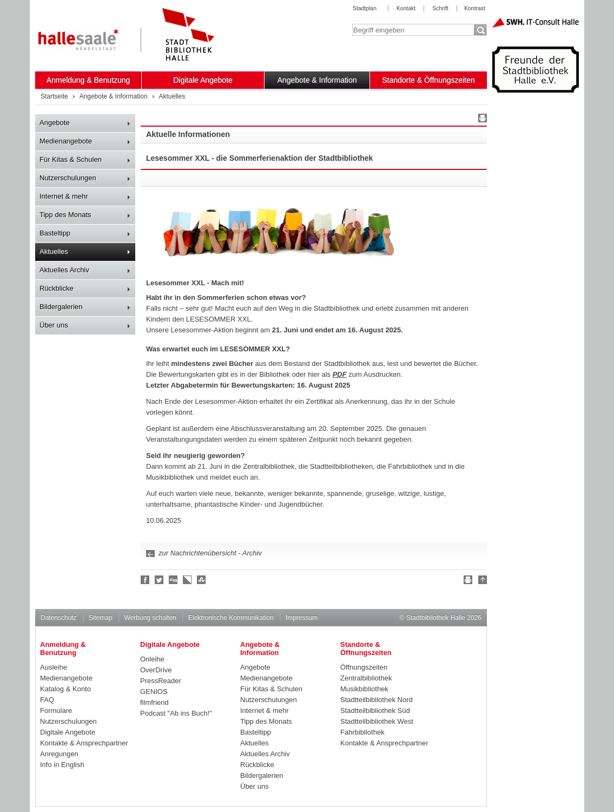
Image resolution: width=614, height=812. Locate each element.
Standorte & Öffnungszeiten (428, 80)
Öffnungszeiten (363, 667)
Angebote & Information (317, 80)
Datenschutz (59, 617)
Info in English (62, 765)
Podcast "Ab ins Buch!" (176, 713)
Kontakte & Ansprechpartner (84, 743)
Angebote (54, 123)
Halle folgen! (159, 579)
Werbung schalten (150, 617)
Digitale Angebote (203, 80)
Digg (174, 579)
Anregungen (59, 754)
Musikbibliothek (364, 689)
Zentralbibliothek (366, 678)
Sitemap (101, 617)
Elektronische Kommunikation (231, 617)
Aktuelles (53, 251)
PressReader (160, 681)
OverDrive (156, 670)
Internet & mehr (63, 196)
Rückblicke (56, 288)
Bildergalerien (61, 307)
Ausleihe (53, 667)
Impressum (302, 617)
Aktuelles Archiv (64, 270)
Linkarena (188, 579)
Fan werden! (145, 579)
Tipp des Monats (65, 215)
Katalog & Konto (65, 689)
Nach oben (481, 581)
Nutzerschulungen (67, 178)
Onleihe (152, 659)
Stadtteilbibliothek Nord (376, 700)
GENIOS (154, 691)
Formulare (56, 710)
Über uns (53, 325)
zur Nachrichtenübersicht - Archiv (210, 553)
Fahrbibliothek (362, 732)
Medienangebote (65, 141)
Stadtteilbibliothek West (376, 721)
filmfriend (154, 702)
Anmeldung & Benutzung (88, 80)
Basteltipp (54, 233)
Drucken (481, 120)
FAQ (47, 700)
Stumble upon (202, 579)
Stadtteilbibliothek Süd (375, 710)
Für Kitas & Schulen (70, 159)
